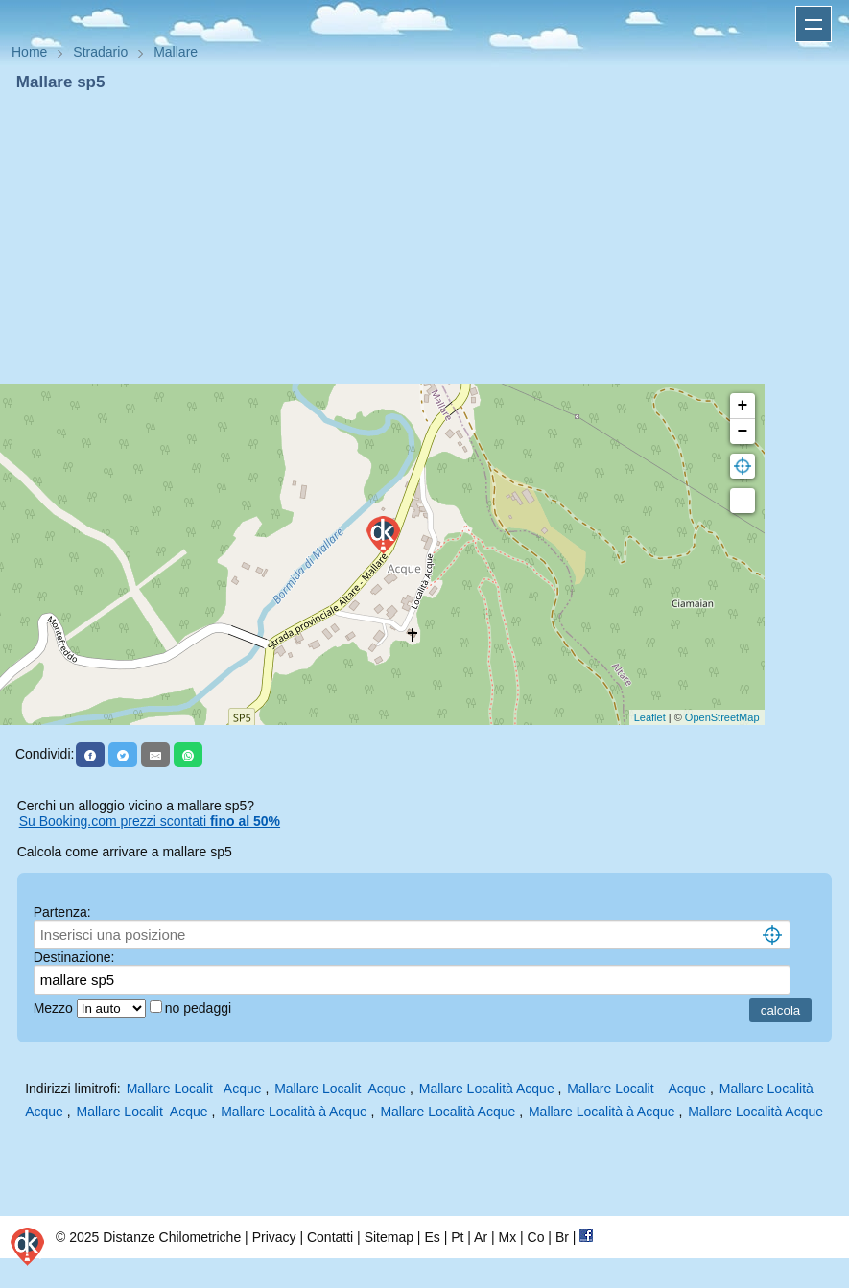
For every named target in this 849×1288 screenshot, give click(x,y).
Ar (480, 1237)
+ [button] (743, 405)
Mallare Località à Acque (294, 1111)
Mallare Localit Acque (194, 1088)
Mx (507, 1237)
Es (431, 1237)
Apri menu (813, 24)
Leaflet (650, 717)
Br (562, 1237)
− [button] (743, 431)
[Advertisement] (424, 238)
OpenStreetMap (722, 717)
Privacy (274, 1237)
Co (536, 1237)
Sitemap (389, 1237)
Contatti (330, 1237)
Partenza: (62, 912)
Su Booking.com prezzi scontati (149, 821)
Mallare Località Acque (486, 1088)
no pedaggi (200, 1008)
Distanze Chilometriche (172, 1237)
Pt (457, 1237)
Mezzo (55, 1008)
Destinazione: (74, 957)
